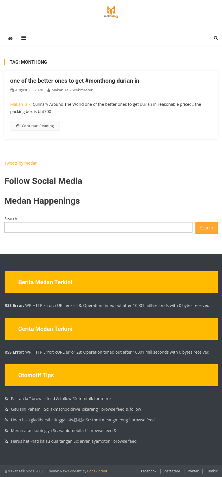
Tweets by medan (21, 163)
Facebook (148, 471)
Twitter (193, 471)
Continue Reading (35, 125)
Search (10, 218)
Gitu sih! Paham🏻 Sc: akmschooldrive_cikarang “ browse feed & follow (76, 409)
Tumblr (211, 471)
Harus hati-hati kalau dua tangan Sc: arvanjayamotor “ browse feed (74, 441)
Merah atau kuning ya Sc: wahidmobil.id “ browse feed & (64, 430)
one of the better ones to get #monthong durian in (74, 80)
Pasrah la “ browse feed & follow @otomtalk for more (61, 398)
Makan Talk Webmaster (71, 90)
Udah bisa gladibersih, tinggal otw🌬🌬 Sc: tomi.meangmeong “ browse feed (83, 420)
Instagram (172, 471)
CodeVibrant (97, 471)
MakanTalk (20, 104)
